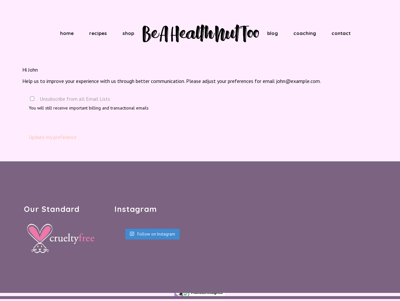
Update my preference (53, 137)
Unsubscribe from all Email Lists (75, 99)
